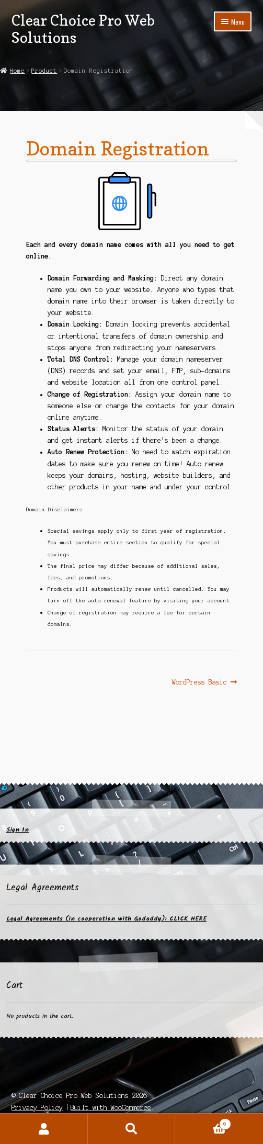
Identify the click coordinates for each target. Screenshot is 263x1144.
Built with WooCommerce (111, 1107)
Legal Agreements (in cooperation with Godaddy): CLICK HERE (106, 919)
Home (17, 71)
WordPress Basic (199, 682)
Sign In (17, 830)
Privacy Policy (37, 1107)
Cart (203, 1123)
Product (44, 71)
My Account (44, 1129)
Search (132, 1129)
